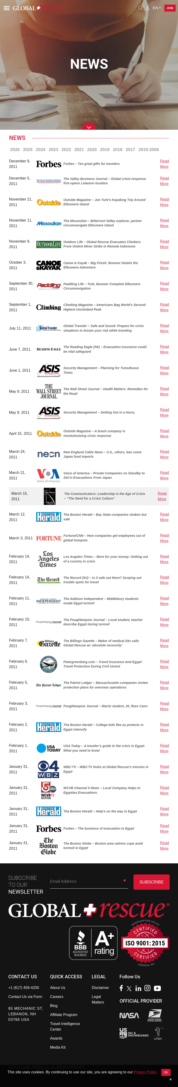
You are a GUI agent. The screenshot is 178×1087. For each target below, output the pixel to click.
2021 (79, 149)
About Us (57, 988)
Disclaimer (100, 988)
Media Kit (58, 1047)
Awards (56, 1038)
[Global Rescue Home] (44, 8)
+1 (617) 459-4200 (23, 988)
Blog (53, 1006)
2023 (53, 149)
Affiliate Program (63, 1015)
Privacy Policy (145, 1072)
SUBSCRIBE (152, 882)
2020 (92, 149)
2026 (15, 149)
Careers (56, 997)
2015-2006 (149, 149)
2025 (27, 149)
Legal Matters (98, 999)
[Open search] (140, 8)
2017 (130, 149)
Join (170, 8)
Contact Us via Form (25, 997)
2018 (117, 149)
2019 (105, 149)
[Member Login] (147, 8)
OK (166, 1072)
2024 (40, 149)
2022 (66, 149)
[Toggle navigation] (5, 8)
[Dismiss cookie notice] (170, 1079)
